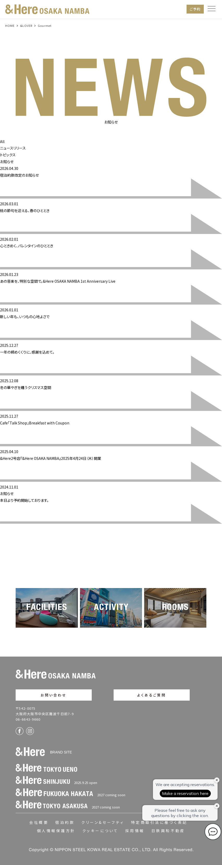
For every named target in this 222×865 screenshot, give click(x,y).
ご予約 (195, 9)
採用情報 (135, 830)
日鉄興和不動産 (168, 830)
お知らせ (7, 161)
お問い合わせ (54, 695)
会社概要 (38, 822)
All (2, 141)
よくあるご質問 (151, 695)
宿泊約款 (65, 822)
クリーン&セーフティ (102, 822)
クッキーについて (100, 830)
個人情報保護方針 (56, 830)
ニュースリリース (13, 148)
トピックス (8, 154)
